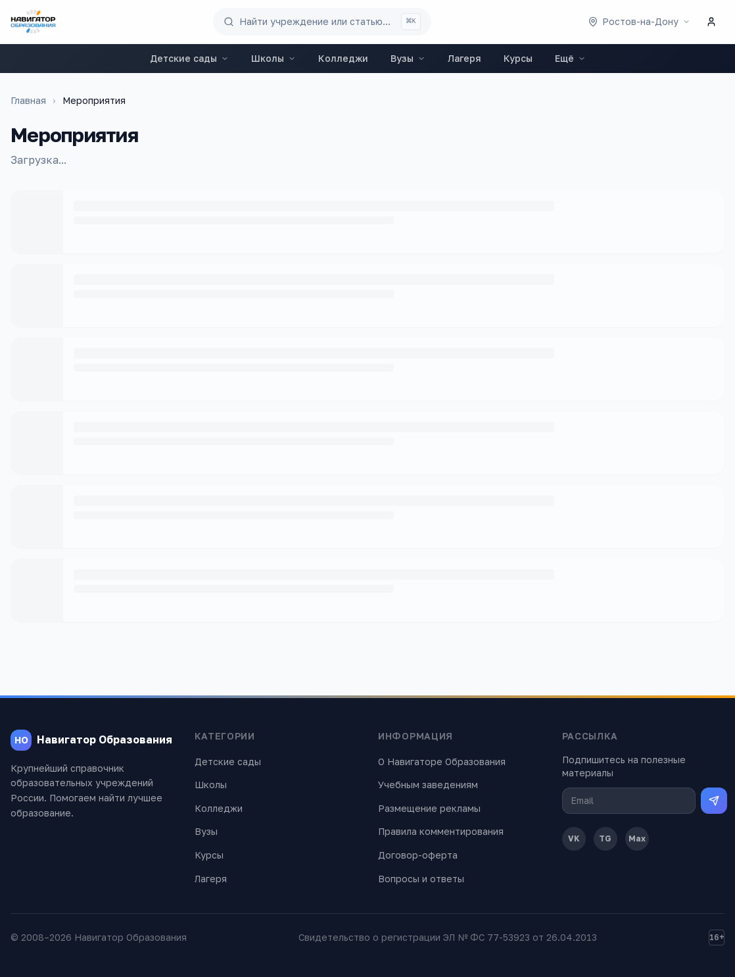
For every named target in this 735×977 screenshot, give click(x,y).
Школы (273, 58)
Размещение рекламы (429, 808)
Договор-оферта (418, 855)
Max (637, 838)
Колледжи (343, 58)
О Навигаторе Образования (442, 761)
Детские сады (189, 58)
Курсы (518, 58)
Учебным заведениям (428, 784)
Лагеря (464, 58)
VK (574, 838)
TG (605, 838)
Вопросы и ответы (421, 878)
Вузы (408, 58)
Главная (28, 100)
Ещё (570, 58)
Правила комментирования (441, 831)
